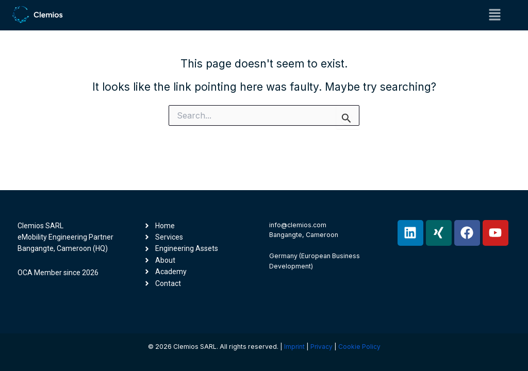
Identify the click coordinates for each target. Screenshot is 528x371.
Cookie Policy (360, 346)
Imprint (294, 346)
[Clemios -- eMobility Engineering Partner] (37, 14)
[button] (495, 15)
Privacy (321, 346)
